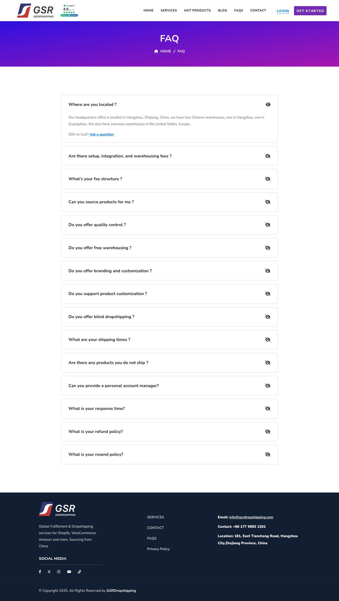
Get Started (310, 10)
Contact (258, 10)
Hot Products (197, 10)
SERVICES (155, 517)
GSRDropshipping (121, 590)
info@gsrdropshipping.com (251, 517)
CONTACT (155, 527)
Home (149, 10)
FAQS (238, 10)
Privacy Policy (158, 549)
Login (283, 10)
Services (169, 10)
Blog (222, 10)
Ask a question (101, 134)
